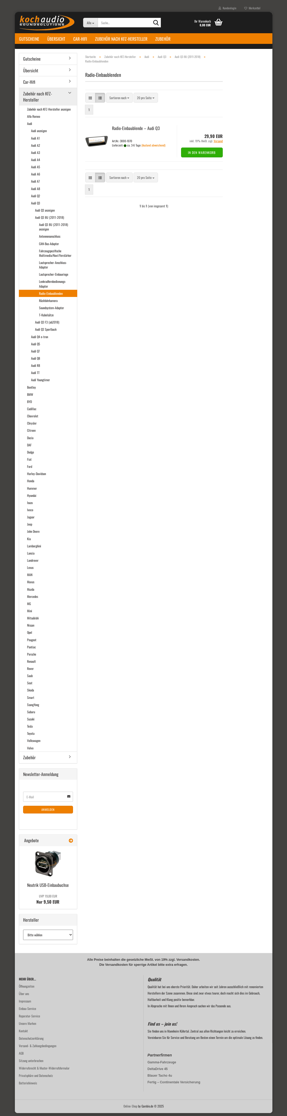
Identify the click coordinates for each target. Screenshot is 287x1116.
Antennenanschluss (49, 239)
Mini (29, 613)
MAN (29, 578)
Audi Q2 (35, 198)
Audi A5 (35, 169)
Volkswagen (33, 743)
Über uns (24, 996)
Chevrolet (32, 419)
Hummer (32, 491)
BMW (30, 397)
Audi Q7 (35, 354)
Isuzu (30, 505)
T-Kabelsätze (46, 318)
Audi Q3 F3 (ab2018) (47, 325)
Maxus (30, 585)
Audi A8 (35, 191)
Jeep (29, 527)
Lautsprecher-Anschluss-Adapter (53, 267)
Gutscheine (29, 39)
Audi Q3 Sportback (46, 332)
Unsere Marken (27, 1026)
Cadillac (31, 411)
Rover (30, 671)
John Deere (33, 534)
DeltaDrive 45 (158, 1072)
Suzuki (31, 722)
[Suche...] (90, 22)
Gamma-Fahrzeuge (162, 1065)
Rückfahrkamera (48, 303)
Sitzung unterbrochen (31, 1063)
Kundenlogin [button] (227, 8)
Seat (29, 686)
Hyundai (31, 498)
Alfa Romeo (33, 119)
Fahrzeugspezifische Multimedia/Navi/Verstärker (55, 256)
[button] (90, 101)
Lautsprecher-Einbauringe (53, 277)
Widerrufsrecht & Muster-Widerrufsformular (44, 1071)
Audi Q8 (35, 361)
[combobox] (119, 101)
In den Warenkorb (202, 155)
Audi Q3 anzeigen (45, 213)
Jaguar (31, 520)
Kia (29, 541)
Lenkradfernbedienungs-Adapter (52, 286)
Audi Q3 (35, 206)
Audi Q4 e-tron (39, 339)
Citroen (31, 433)
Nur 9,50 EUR (47, 902)
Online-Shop (130, 1109)
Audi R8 (35, 368)
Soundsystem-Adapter (51, 310)
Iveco (30, 512)
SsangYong (33, 707)
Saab (30, 678)
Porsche (31, 657)
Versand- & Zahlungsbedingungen (37, 1048)
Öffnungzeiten (26, 989)
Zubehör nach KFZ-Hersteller (121, 39)
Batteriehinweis (28, 1086)
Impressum (25, 1004)
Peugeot (31, 642)
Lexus (30, 570)
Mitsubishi (33, 621)
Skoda (30, 693)
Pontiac (31, 650)
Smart (30, 700)
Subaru (31, 714)
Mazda (30, 592)
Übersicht (56, 39)
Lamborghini (34, 549)
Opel (29, 635)
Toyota (31, 736)
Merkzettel (252, 8)
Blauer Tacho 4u (160, 1078)
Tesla (30, 729)
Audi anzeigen (39, 134)
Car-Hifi (80, 39)
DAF (29, 448)
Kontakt (23, 1033)
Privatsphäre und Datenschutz (36, 1078)
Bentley (31, 390)
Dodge (30, 455)
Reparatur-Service (29, 1019)
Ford (29, 469)
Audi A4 (35, 162)
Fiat (29, 462)
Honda (30, 484)
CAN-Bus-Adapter (49, 246)
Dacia (30, 440)
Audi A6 (35, 177)
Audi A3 (35, 155)
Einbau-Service (27, 1011)
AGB (21, 1056)
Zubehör (162, 39)
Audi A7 (35, 184)
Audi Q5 (35, 347)
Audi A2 (35, 148)
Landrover (32, 563)
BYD (29, 404)
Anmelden (48, 813)
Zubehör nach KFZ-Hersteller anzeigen (49, 112)
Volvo (30, 751)
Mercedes (32, 599)
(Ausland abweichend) (153, 148)
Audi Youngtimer (40, 383)
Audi (29, 126)
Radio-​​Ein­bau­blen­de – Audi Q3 (136, 131)
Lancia (31, 556)
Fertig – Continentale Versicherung (174, 1085)
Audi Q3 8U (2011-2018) (49, 220)
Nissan (30, 628)
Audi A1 (35, 141)
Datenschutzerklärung (31, 1041)
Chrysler (32, 426)
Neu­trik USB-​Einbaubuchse (48, 888)
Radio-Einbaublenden (51, 296)
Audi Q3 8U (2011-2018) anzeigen (53, 229)
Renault (31, 664)
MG (29, 606)
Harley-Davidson (36, 477)
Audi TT (35, 376)
